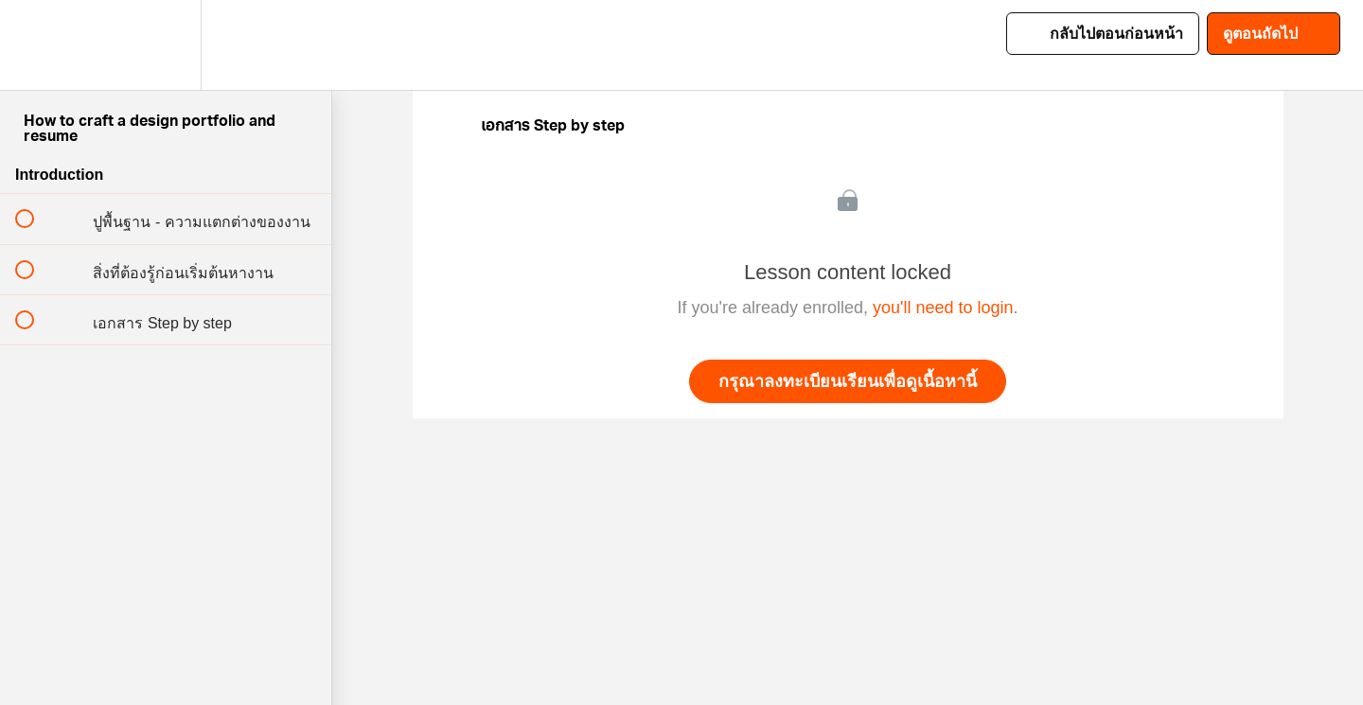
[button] (35, 45)
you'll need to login (943, 307)
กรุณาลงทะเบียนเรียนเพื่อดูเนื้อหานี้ (847, 381)
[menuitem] (166, 45)
